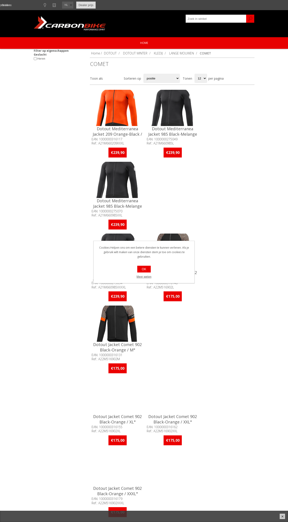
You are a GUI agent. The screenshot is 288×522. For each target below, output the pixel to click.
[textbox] (216, 19)
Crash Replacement (134, 484)
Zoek (250, 19)
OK (144, 269)
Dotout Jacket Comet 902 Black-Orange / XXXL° (226, 274)
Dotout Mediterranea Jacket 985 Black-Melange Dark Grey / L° (172, 134)
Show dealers (81, 5)
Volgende (249, 383)
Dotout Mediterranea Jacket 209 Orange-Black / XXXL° (117, 134)
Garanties (127, 477)
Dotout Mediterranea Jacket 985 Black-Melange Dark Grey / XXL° (226, 134)
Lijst (117, 78)
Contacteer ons (131, 462)
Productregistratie (133, 470)
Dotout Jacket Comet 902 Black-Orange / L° (172, 203)
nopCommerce (184, 506)
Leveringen (210, 477)
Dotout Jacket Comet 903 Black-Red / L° (172, 346)
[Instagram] (110, 412)
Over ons (44, 462)
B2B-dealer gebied (51, 5)
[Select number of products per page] (201, 78)
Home (144, 43)
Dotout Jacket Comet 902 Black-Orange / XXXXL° (117, 346)
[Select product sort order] (161, 78)
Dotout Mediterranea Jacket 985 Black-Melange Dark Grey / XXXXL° (117, 206)
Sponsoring (46, 484)
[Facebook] (97, 412)
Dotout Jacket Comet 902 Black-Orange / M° (226, 203)
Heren (41, 59)
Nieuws (103, 5)
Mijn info (208, 462)
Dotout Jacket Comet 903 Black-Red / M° (226, 346)
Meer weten (144, 277)
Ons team (45, 470)
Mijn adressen (212, 470)
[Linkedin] (122, 412)
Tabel (109, 78)
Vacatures (45, 477)
